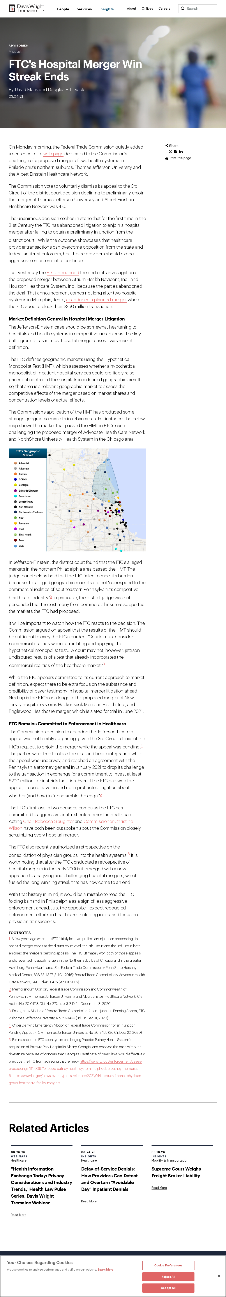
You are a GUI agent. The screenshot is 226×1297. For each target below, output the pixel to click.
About (131, 8)
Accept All (168, 1288)
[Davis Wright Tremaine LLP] (26, 8)
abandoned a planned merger (96, 300)
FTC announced (63, 272)
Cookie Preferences (168, 1265)
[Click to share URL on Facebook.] (175, 152)
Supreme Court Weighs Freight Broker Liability (176, 1172)
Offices (147, 8)
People (63, 9)
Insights (106, 9)
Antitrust (15, 51)
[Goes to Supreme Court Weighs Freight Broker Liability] (159, 1188)
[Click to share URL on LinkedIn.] (181, 152)
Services (84, 9)
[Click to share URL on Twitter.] (170, 152)
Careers (164, 8)
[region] (113, 1276)
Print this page (180, 158)
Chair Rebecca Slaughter (48, 821)
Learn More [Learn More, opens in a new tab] (105, 1269)
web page (53, 154)
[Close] (219, 1276)
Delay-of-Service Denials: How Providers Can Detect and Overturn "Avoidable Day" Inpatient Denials (109, 1179)
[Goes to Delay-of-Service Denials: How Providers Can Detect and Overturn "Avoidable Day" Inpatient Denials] (89, 1201)
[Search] (183, 9)
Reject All (168, 1276)
